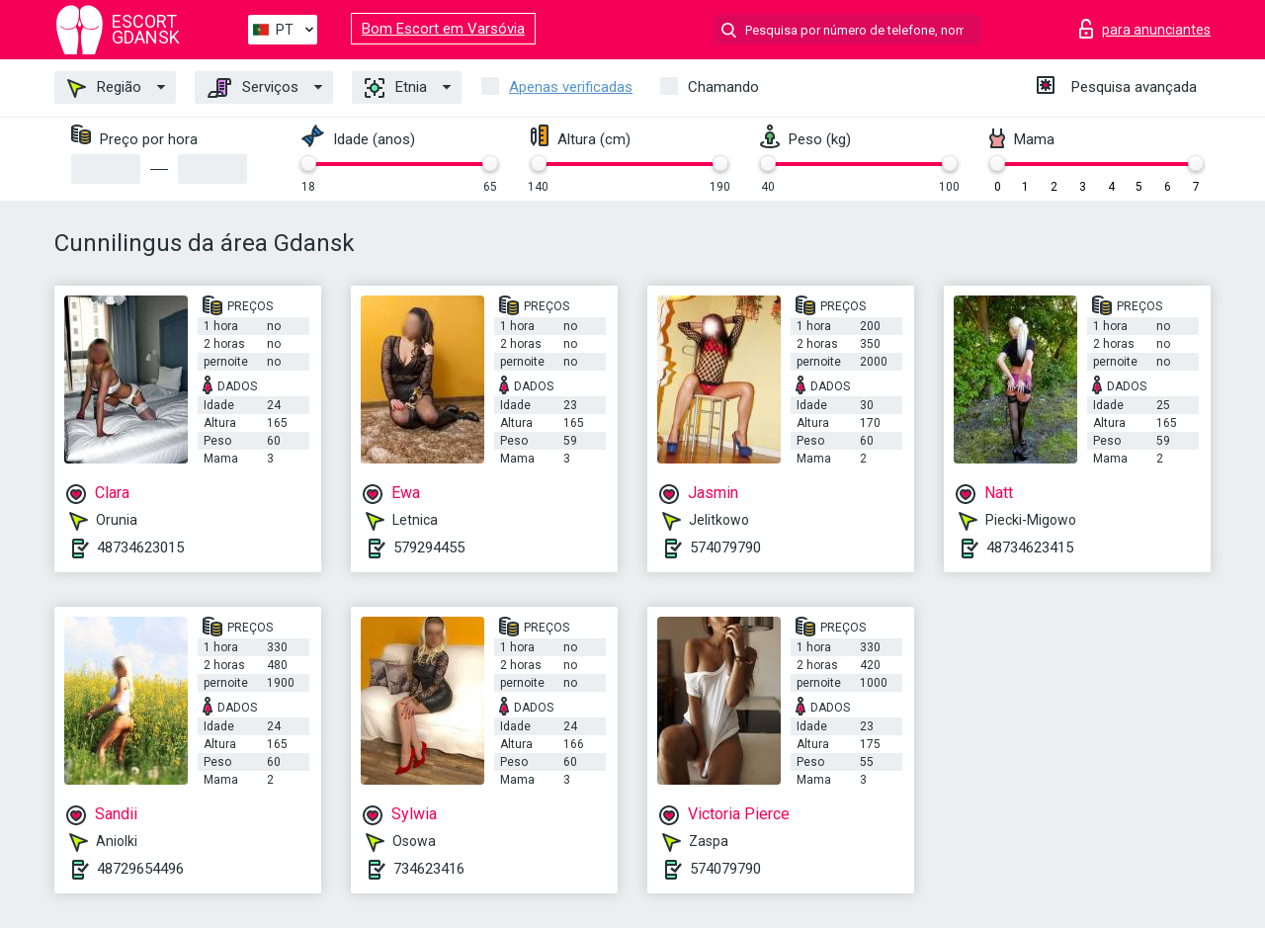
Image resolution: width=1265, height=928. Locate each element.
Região (104, 88)
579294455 (428, 547)
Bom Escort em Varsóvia (443, 29)
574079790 (725, 547)
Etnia (396, 88)
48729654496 (140, 869)
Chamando (723, 87)
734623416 (428, 869)
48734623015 (140, 547)
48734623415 (1029, 547)
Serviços (253, 88)
